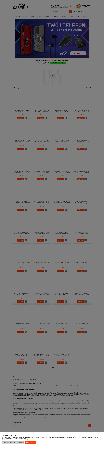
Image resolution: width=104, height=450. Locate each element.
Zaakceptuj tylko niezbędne (9, 442)
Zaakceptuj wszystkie (30, 442)
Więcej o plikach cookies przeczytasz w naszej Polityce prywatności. (15, 439)
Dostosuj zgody (20, 442)
